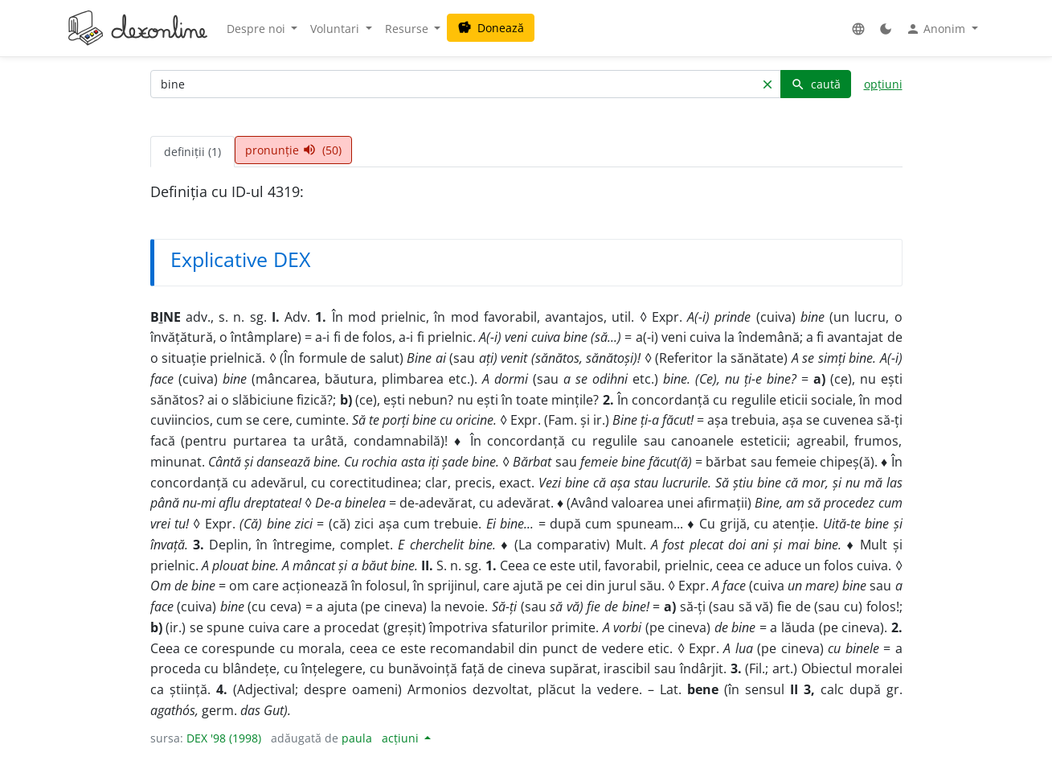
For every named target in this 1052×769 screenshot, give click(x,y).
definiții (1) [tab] (192, 151)
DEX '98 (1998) (223, 738)
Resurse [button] (408, 28)
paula (357, 738)
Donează (490, 27)
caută (816, 84)
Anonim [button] (937, 29)
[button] (858, 28)
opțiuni (883, 84)
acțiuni (402, 738)
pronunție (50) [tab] (293, 150)
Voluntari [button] (336, 28)
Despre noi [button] (258, 28)
